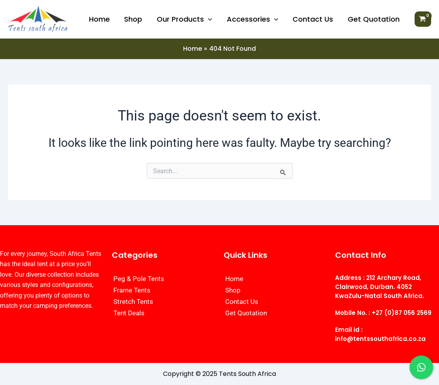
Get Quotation (374, 19)
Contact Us (313, 19)
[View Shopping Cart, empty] (423, 19)
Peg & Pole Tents (138, 279)
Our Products (185, 19)
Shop (134, 19)
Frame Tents (131, 290)
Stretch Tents (133, 301)
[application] (209, 19)
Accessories (253, 19)
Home (100, 19)
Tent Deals (128, 313)
